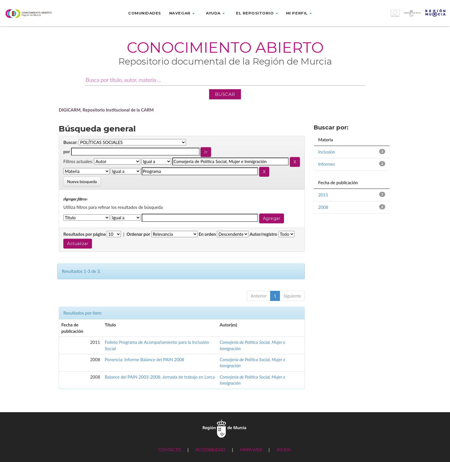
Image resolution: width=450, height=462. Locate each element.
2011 (323, 194)
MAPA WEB (251, 449)
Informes (326, 164)
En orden (207, 234)
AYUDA (283, 449)
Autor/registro (263, 234)
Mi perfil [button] (299, 13)
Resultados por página (84, 234)
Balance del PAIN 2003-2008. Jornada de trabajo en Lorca (160, 376)
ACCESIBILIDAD (210, 449)
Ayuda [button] (215, 13)
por (66, 151)
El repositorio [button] (257, 13)
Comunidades (144, 13)
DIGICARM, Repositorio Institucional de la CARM (106, 109)
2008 (323, 207)
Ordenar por (138, 234)
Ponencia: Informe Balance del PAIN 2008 (144, 359)
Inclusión (326, 151)
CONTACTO (169, 449)
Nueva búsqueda (82, 181)
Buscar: (70, 142)
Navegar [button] (182, 13)
